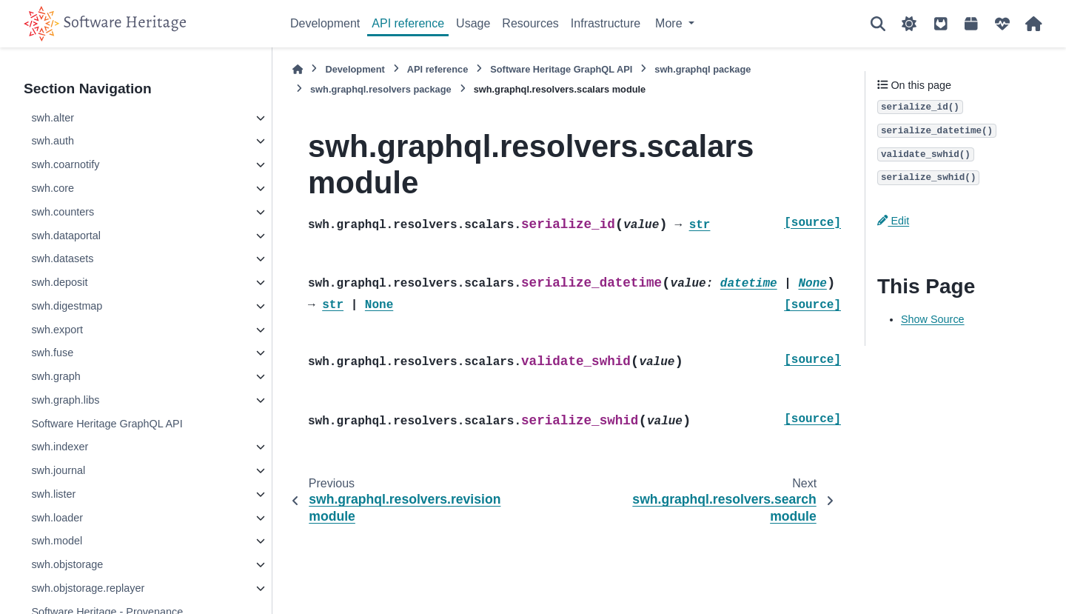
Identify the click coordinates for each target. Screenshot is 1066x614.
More (670, 23)
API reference (408, 23)
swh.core (52, 188)
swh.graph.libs (65, 400)
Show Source (933, 319)
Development (325, 23)
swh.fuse (52, 352)
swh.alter (52, 118)
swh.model (56, 541)
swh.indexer (59, 447)
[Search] (878, 23)
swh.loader (57, 518)
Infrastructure (605, 23)
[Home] (297, 69)
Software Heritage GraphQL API (106, 424)
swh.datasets (62, 258)
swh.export (57, 330)
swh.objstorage (67, 564)
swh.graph (55, 376)
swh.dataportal (66, 235)
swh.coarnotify (65, 164)
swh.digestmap (66, 306)
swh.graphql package (702, 69)
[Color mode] (909, 23)
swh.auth (52, 141)
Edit (893, 221)
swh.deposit (59, 282)
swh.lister (53, 494)
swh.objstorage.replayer (87, 588)
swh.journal (58, 470)
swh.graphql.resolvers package (381, 89)
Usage (473, 23)
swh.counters (62, 212)
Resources (530, 23)
